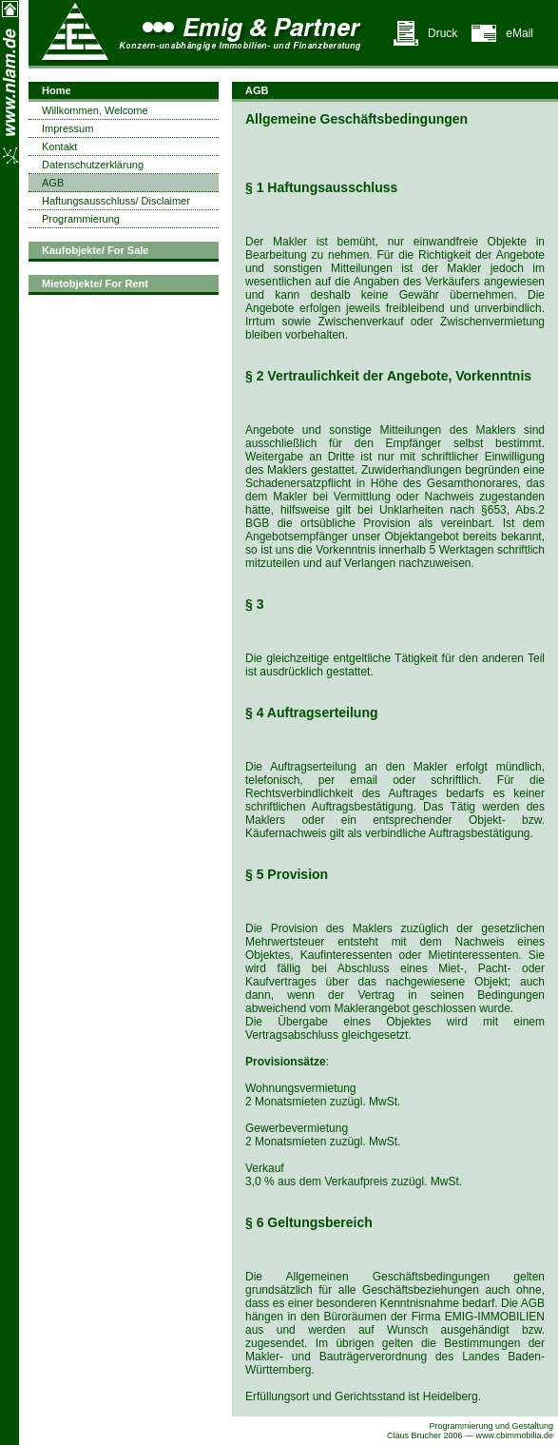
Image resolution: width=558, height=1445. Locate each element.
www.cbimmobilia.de (515, 1435)
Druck (442, 33)
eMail (519, 33)
